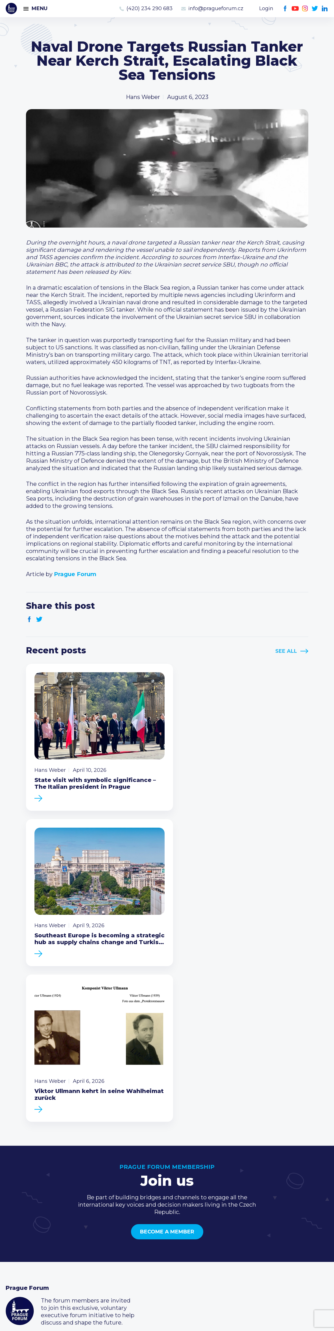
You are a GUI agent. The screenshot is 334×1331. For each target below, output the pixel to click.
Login (266, 8)
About (14, 1262)
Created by (167, 1320)
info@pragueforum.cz (215, 8)
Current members (140, 1217)
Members (19, 1235)
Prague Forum (11, 8)
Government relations (36, 1253)
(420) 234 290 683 (149, 8)
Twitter (314, 8)
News (13, 1217)
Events (15, 1226)
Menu (39, 8)
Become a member (167, 1062)
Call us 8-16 (239, 1217)
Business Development (38, 1244)
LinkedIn (324, 8)
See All (286, 651)
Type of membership (144, 1226)
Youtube (295, 8)
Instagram (305, 8)
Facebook (285, 8)
